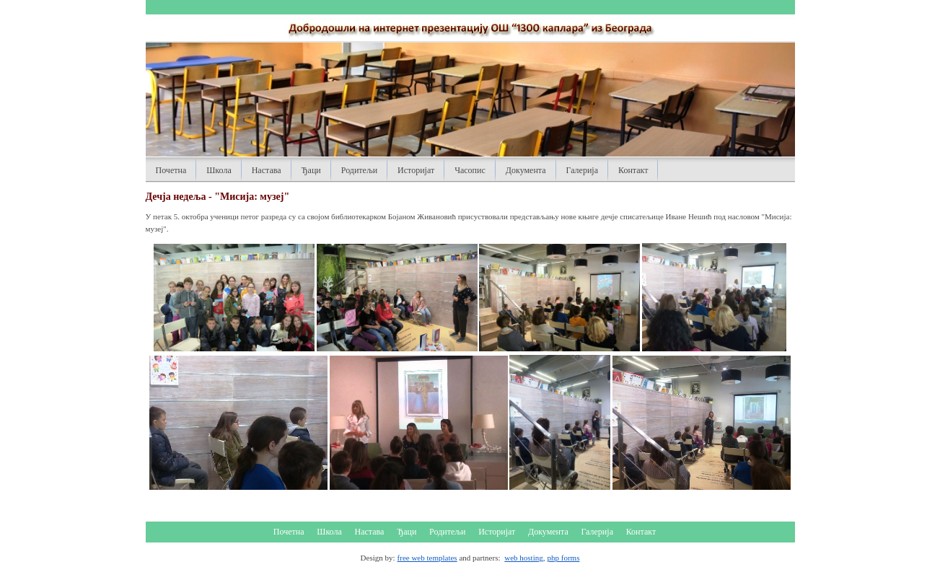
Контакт (633, 170)
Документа (526, 170)
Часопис (470, 170)
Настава (267, 170)
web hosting (523, 557)
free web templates (427, 557)
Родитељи (359, 170)
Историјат (415, 170)
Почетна (171, 170)
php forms (564, 557)
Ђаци (311, 170)
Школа (218, 170)
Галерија (582, 170)
